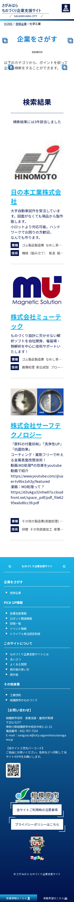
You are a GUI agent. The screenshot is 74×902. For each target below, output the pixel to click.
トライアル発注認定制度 (25, 634)
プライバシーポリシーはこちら (37, 824)
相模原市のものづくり (23, 700)
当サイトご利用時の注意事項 (37, 809)
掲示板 (14, 674)
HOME (8, 24)
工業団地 (15, 695)
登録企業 (21, 24)
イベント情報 (18, 628)
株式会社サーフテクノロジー (36, 430)
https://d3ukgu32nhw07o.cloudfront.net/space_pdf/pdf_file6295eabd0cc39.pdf (37, 497)
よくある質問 (18, 664)
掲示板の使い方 (19, 669)
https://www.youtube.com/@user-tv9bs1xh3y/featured (37, 478)
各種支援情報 (18, 613)
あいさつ (15, 659)
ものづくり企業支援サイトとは (29, 654)
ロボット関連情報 (21, 618)
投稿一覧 (15, 623)
